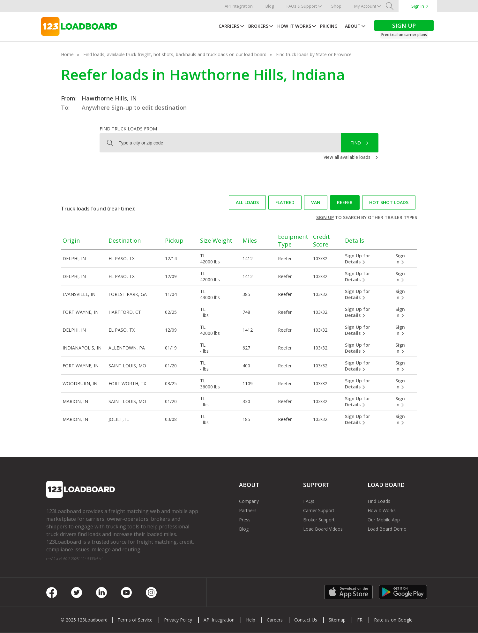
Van (315, 202)
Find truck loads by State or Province (314, 54)
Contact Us (305, 620)
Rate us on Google (393, 620)
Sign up (325, 217)
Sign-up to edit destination (149, 107)
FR (359, 620)
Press (244, 520)
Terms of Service (135, 620)
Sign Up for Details (357, 259)
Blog (269, 6)
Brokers (258, 26)
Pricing (329, 26)
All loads (247, 202)
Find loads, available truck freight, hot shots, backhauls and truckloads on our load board (174, 54)
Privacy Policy (178, 620)
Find (355, 142)
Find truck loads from (128, 129)
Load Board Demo (387, 529)
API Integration (239, 6)
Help (250, 620)
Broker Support (319, 520)
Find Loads (379, 501)
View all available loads (347, 157)
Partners (248, 510)
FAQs (308, 501)
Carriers (229, 26)
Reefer (345, 202)
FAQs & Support (302, 6)
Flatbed (285, 202)
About (353, 26)
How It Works (294, 26)
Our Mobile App (384, 520)
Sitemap (337, 620)
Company (249, 501)
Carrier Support (318, 510)
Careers (275, 620)
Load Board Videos (323, 529)
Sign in (417, 6)
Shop (336, 6)
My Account (365, 6)
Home (67, 54)
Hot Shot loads (388, 202)
